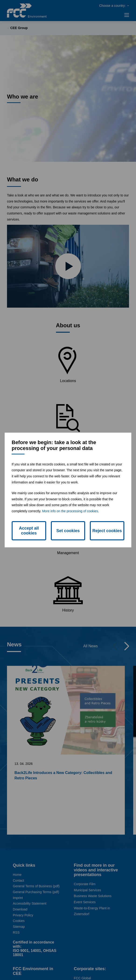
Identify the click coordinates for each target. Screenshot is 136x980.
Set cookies (68, 530)
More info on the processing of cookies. (70, 511)
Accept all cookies (29, 530)
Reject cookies (107, 530)
